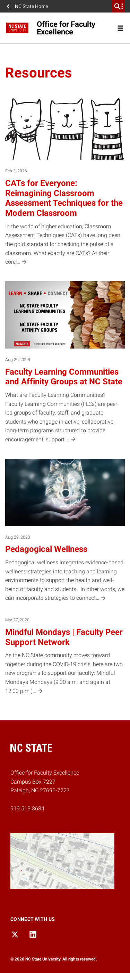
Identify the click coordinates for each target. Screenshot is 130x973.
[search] (118, 6)
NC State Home (31, 6)
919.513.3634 (27, 808)
